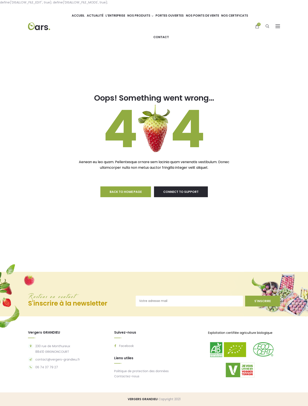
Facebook (124, 346)
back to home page (126, 192)
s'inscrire (262, 301)
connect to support (181, 192)
